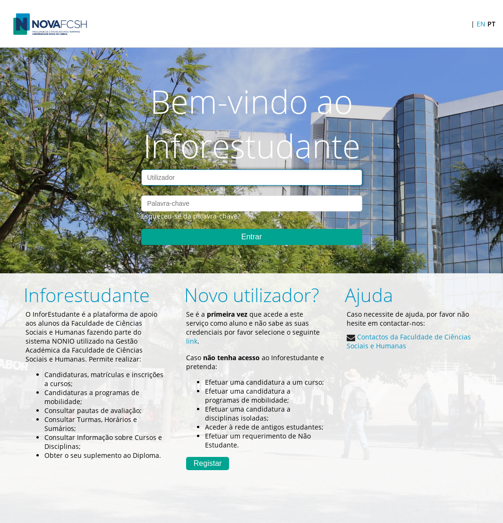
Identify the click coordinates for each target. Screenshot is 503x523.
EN (481, 23)
